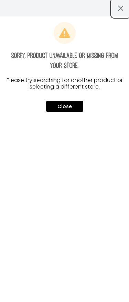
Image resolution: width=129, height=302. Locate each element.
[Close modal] (120, 8)
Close (64, 106)
